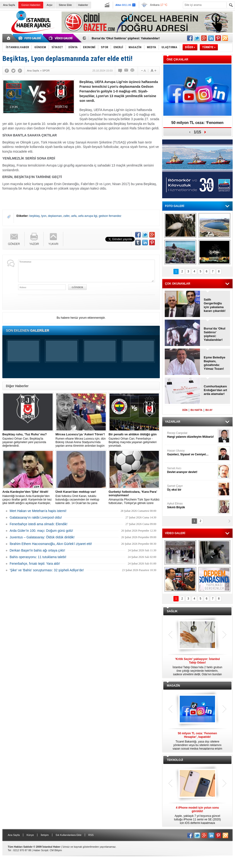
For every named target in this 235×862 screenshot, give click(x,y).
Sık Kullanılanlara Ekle (69, 835)
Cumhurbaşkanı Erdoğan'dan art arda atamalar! (215, 390)
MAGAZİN (173, 685)
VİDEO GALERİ (175, 533)
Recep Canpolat (191, 435)
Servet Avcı (191, 470)
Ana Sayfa (9, 5)
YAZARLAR (172, 421)
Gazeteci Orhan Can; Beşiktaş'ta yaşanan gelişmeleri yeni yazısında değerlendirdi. (28, 440)
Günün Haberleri (30, 5)
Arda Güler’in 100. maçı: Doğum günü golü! (41, 530)
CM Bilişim (56, 850)
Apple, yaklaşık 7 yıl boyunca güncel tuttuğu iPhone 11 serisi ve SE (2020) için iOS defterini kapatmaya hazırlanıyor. (197, 815)
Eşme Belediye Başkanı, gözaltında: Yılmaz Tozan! (214, 363)
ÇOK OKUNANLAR (177, 283)
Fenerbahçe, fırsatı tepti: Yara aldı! (35, 563)
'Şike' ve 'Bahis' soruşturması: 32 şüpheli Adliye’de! (47, 570)
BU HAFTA (196, 410)
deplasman (55, 216)
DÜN (185, 410)
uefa (73, 216)
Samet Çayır (191, 488)
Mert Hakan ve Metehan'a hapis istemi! (38, 511)
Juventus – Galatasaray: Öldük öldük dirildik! (42, 537)
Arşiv (49, 5)
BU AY (208, 410)
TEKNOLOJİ (175, 760)
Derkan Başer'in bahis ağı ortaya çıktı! (37, 550)
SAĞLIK (172, 611)
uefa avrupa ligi (87, 216)
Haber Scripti (40, 850)
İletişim (45, 835)
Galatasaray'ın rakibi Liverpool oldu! (36, 517)
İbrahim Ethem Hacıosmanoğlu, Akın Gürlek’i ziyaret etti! (51, 544)
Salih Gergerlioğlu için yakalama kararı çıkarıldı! (215, 305)
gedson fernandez (110, 216)
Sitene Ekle (65, 5)
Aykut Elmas (191, 505)
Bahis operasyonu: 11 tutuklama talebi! (38, 557)
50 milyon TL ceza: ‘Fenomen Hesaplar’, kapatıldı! (197, 124)
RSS (91, 835)
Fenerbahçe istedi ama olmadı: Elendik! (38, 524)
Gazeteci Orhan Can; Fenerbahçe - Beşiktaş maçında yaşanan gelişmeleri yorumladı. (134, 440)
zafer (66, 216)
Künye (30, 835)
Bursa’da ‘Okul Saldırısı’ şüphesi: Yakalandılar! (126, 38)
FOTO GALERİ (174, 206)
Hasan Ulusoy (191, 452)
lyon (43, 216)
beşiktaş (34, 216)
